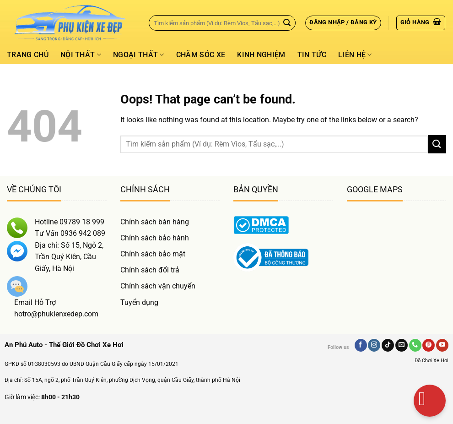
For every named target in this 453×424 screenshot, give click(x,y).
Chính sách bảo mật (152, 254)
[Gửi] (287, 23)
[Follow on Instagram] (374, 345)
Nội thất (80, 55)
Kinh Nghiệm (261, 54)
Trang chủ (28, 54)
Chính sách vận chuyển (157, 286)
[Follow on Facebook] (361, 345)
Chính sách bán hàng (154, 221)
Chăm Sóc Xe (201, 54)
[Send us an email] (401, 345)
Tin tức (311, 54)
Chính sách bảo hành (154, 238)
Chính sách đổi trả (149, 270)
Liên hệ (355, 55)
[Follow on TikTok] (388, 345)
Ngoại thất (138, 55)
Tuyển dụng (139, 302)
